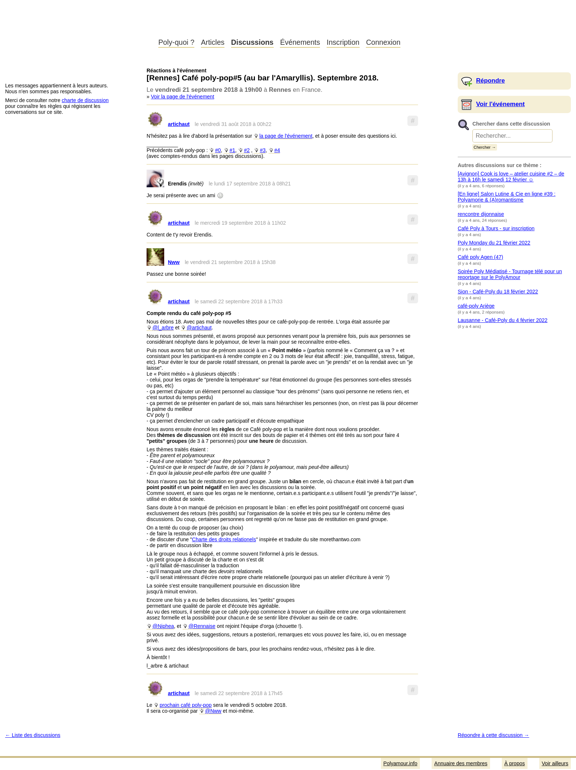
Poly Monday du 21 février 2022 (494, 243)
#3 (263, 150)
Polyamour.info (76, 25)
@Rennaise (201, 626)
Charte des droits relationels (224, 539)
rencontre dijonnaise (481, 214)
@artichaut (199, 327)
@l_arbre (163, 327)
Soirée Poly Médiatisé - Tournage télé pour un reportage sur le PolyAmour (510, 274)
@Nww (213, 711)
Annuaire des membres (460, 763)
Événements (300, 42)
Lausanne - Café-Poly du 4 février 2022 (502, 320)
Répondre (490, 80)
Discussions (252, 42)
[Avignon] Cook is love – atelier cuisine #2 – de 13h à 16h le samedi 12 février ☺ (511, 176)
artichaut (179, 124)
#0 (218, 150)
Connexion (383, 42)
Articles (212, 42)
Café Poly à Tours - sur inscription (496, 228)
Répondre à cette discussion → (493, 735)
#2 (247, 150)
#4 (277, 150)
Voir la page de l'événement (182, 97)
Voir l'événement (500, 104)
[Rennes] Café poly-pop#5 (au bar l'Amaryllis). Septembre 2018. (263, 77)
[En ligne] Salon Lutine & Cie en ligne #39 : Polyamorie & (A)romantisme (506, 197)
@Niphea (163, 626)
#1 (232, 150)
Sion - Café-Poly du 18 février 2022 (498, 291)
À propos (514, 763)
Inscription (343, 42)
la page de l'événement (285, 136)
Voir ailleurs (555, 763)
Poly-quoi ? (176, 42)
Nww (174, 262)
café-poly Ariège (476, 306)
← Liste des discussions (32, 735)
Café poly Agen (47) (480, 257)
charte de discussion (85, 100)
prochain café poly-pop (185, 705)
